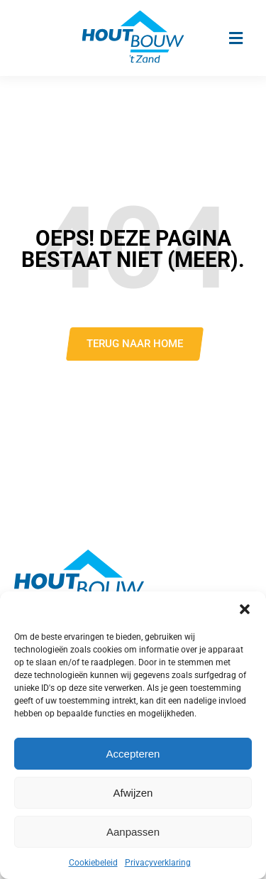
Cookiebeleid (93, 863)
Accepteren (133, 754)
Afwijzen (133, 793)
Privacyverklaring (158, 863)
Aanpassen (133, 832)
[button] (245, 609)
